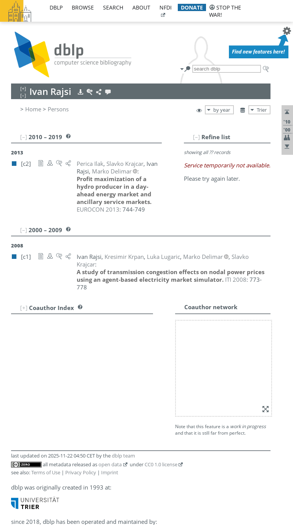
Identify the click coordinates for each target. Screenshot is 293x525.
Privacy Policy (80, 472)
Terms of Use (45, 472)
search (113, 7)
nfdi (165, 7)
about (141, 7)
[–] (196, 137)
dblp (56, 7)
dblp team (123, 455)
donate (192, 7)
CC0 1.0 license (161, 464)
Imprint (109, 472)
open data (110, 464)
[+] (23, 307)
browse (83, 7)
